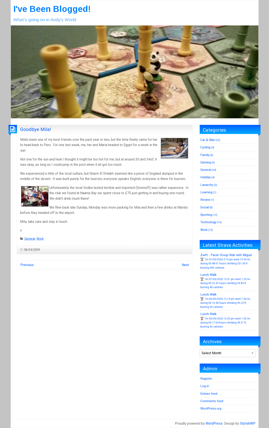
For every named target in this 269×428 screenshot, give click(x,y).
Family (204, 155)
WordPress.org (210, 408)
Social (204, 207)
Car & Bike (207, 140)
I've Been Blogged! (52, 9)
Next (185, 265)
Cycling (205, 147)
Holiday (205, 177)
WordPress (214, 423)
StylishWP (247, 423)
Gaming (205, 162)
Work (40, 239)
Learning (206, 192)
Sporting (206, 215)
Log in (204, 386)
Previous (27, 265)
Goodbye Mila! (35, 129)
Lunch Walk (208, 275)
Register (206, 379)
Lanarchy (206, 185)
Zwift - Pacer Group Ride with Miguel (226, 255)
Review (205, 200)
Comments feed (211, 401)
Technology (208, 222)
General (29, 239)
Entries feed (208, 394)
